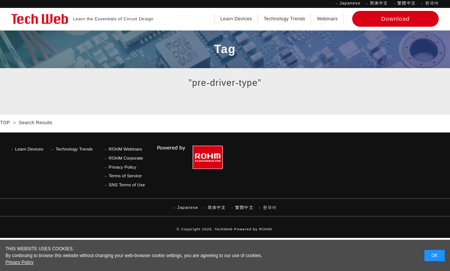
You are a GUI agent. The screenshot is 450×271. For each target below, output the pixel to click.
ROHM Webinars (125, 148)
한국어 (432, 3)
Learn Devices (236, 18)
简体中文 (379, 3)
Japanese (349, 3)
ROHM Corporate (126, 157)
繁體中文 (406, 3)
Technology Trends (285, 18)
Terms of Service (125, 175)
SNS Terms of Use (127, 184)
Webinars (327, 18)
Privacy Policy (122, 166)
